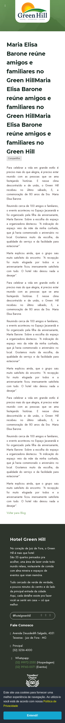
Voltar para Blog (16, 513)
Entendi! (32, 715)
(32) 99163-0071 (25, 667)
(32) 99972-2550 (25, 662)
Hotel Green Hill (32, 11)
